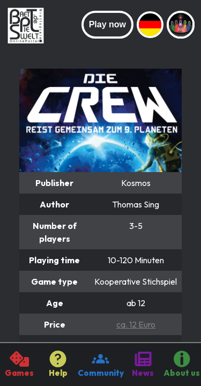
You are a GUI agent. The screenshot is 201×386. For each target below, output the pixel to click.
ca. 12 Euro (135, 324)
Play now (107, 24)
